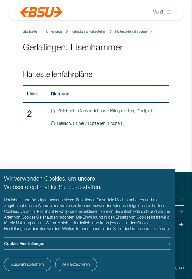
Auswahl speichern (27, 264)
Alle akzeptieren (76, 264)
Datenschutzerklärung (149, 228)
